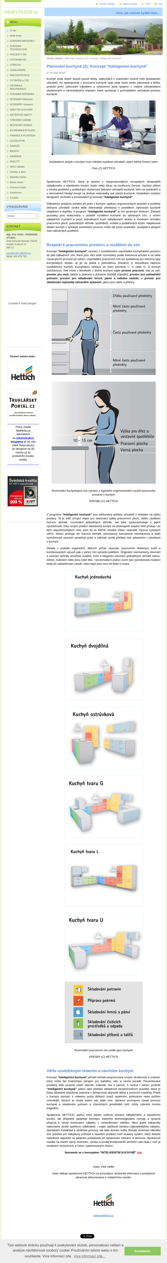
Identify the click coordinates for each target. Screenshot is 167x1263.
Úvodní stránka (54, 58)
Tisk (160, 4)
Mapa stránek (130, 4)
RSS (147, 4)
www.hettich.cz (104, 1215)
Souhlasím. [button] (142, 1251)
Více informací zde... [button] (89, 1256)
